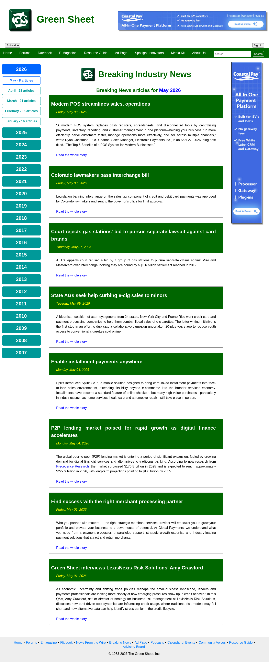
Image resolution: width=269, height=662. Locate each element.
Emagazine (49, 642)
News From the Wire (91, 642)
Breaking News (120, 642)
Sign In (258, 45)
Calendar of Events (181, 642)
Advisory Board (134, 647)
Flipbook (66, 642)
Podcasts (157, 642)
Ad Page (121, 53)
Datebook (45, 53)
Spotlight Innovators (149, 53)
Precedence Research (72, 466)
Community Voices (212, 642)
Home (7, 53)
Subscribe (13, 45)
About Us (199, 53)
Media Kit (178, 53)
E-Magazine (68, 53)
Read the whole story (71, 155)
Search (258, 53)
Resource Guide (96, 53)
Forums (24, 53)
